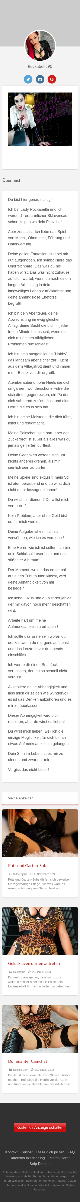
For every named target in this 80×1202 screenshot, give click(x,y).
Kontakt (11, 1152)
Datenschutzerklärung (27, 1158)
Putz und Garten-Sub (27, 865)
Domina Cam (20, 1069)
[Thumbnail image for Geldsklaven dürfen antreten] (40, 931)
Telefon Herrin (59, 1158)
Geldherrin (19, 972)
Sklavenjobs (20, 874)
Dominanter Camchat (27, 1061)
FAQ (71, 1152)
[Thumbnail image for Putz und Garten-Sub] (40, 833)
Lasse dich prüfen (50, 1152)
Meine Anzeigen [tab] (20, 798)
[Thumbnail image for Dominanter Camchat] (40, 1029)
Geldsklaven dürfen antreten (34, 963)
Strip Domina (39, 1164)
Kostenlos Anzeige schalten (39, 1127)
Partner (27, 1152)
